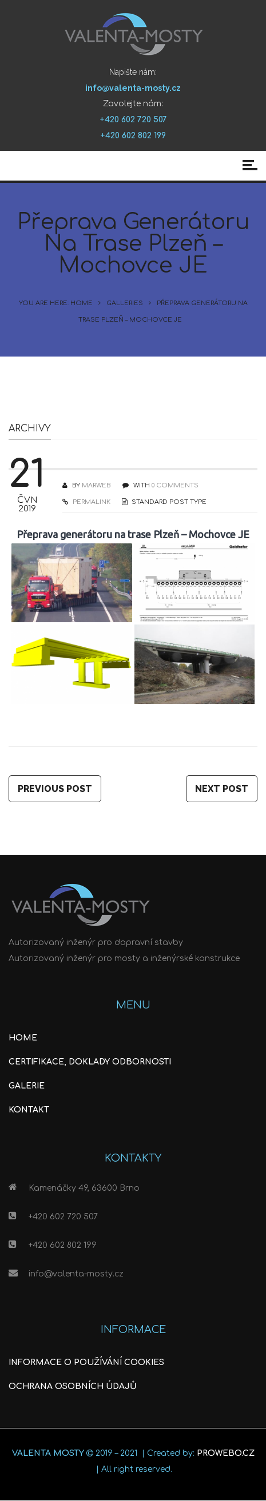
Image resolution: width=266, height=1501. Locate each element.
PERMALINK (90, 502)
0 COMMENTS (175, 485)
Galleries (124, 303)
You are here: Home (56, 303)
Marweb (96, 485)
